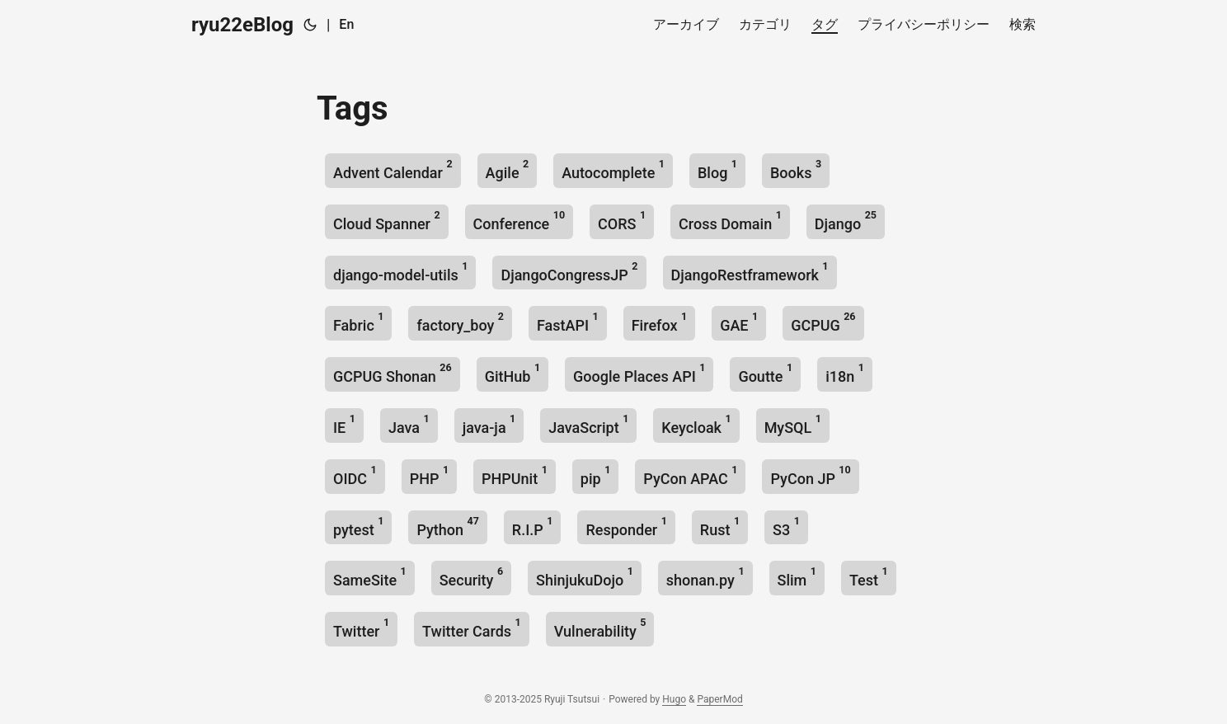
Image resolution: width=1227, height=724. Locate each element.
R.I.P (532, 526)
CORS (622, 221)
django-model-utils (400, 272)
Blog (717, 169)
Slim (797, 577)
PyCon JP (810, 475)
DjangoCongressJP (569, 272)
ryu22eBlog (242, 24)
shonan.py (705, 577)
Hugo (674, 699)
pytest (358, 526)
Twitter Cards (471, 628)
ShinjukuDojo (584, 577)
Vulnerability (600, 628)
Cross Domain (730, 221)
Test (868, 577)
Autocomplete (613, 169)
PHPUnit (515, 475)
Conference (519, 221)
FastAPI (568, 322)
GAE (739, 322)
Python (447, 526)
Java (409, 424)
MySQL (792, 424)
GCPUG (823, 322)
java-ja (489, 424)
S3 (786, 526)
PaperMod (719, 699)
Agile (507, 169)
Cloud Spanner (386, 221)
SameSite (370, 577)
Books (795, 169)
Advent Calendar (393, 169)
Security (471, 577)
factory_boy (460, 322)
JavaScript (588, 424)
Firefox (659, 322)
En (346, 24)
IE (344, 424)
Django (846, 221)
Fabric (358, 322)
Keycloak (696, 424)
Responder (625, 526)
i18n (844, 373)
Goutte (765, 373)
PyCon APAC (690, 475)
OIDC (355, 475)
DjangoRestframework (750, 272)
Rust (720, 526)
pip (595, 475)
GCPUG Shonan (392, 373)
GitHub (512, 373)
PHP (429, 475)
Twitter (361, 628)
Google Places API (639, 373)
